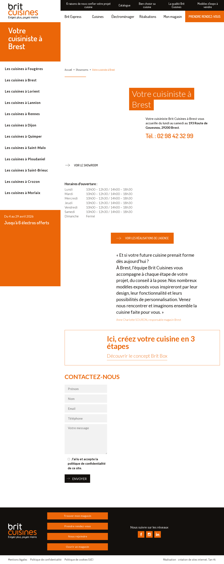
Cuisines (98, 16)
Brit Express (72, 16)
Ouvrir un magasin (77, 546)
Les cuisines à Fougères (24, 69)
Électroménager (122, 16)
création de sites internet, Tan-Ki (197, 559)
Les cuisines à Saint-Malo (25, 148)
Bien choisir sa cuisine (147, 5)
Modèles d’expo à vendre (208, 5)
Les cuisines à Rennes (22, 114)
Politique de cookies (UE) (79, 559)
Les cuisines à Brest (21, 80)
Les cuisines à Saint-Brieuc (26, 170)
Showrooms (82, 69)
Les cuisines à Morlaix (22, 193)
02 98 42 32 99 (175, 136)
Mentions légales (17, 559)
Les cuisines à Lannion (23, 103)
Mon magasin (172, 16)
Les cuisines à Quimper (23, 136)
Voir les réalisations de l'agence (142, 238)
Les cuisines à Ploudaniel (25, 159)
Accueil (68, 69)
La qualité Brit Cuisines (177, 5)
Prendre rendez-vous (77, 526)
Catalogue (124, 5)
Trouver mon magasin (77, 515)
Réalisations (147, 16)
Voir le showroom (81, 165)
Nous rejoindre (77, 536)
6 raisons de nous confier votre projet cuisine (88, 5)
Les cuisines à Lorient (22, 91)
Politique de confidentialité (46, 559)
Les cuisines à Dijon (20, 125)
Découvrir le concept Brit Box (137, 356)
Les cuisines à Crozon (22, 182)
